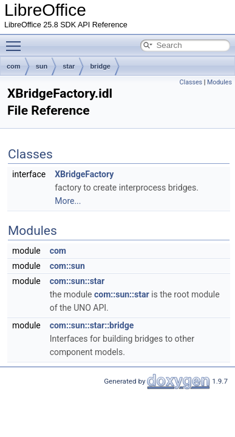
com (14, 66)
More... (68, 201)
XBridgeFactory (84, 174)
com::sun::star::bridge (92, 325)
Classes (191, 82)
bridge (100, 66)
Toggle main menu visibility (16, 41)
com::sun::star (77, 281)
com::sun (67, 266)
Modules (219, 82)
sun (42, 66)
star (69, 66)
